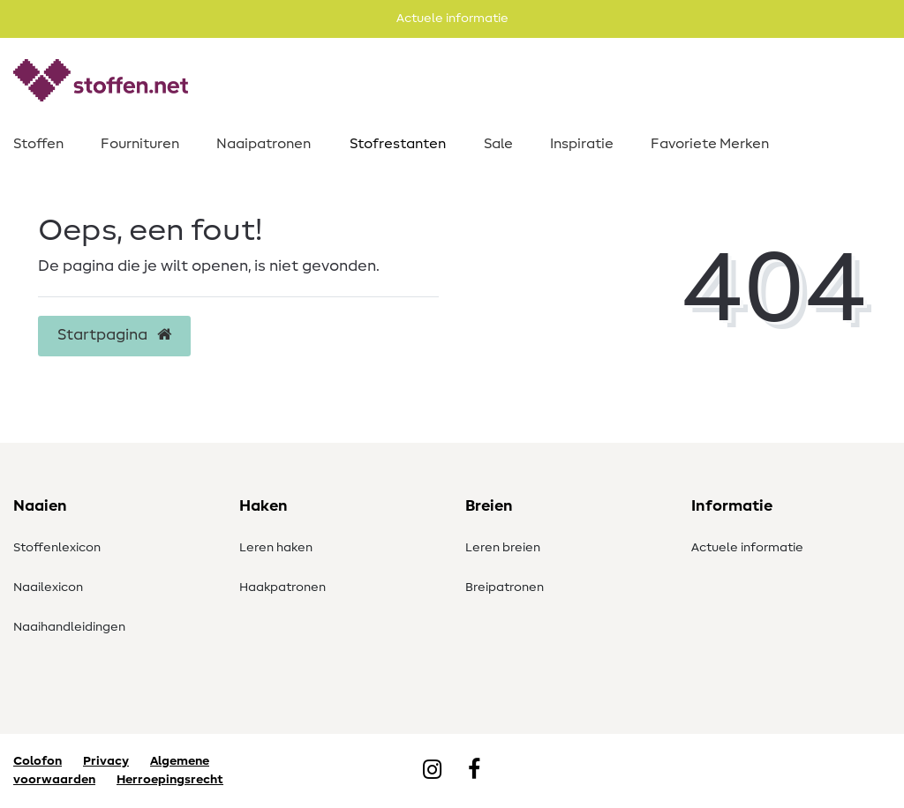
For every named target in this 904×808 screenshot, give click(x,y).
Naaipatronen (263, 144)
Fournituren (140, 144)
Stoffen (38, 144)
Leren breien (502, 548)
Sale (498, 144)
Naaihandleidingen (69, 627)
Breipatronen (504, 587)
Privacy (106, 761)
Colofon (37, 761)
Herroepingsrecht (170, 780)
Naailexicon (48, 587)
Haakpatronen (282, 587)
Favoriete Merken (710, 144)
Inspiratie (582, 144)
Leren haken (276, 548)
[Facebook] (474, 771)
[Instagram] (432, 771)
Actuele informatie (747, 548)
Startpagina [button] (114, 335)
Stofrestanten (398, 144)
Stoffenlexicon (57, 548)
